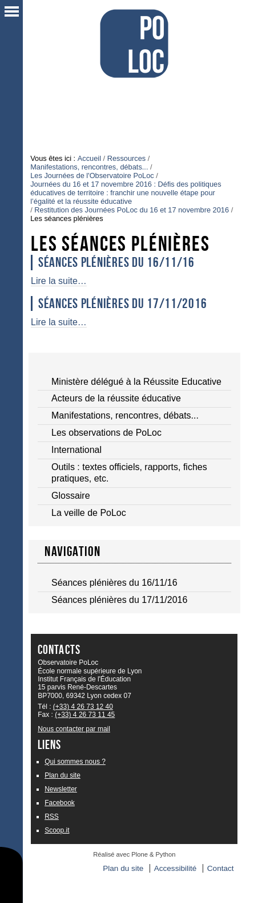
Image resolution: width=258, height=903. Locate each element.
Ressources (126, 158)
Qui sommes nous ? (75, 762)
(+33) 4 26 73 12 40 (83, 707)
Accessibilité (175, 868)
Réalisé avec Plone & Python (134, 854)
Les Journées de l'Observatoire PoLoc (92, 175)
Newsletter (61, 789)
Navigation (72, 551)
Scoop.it (57, 830)
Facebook (60, 803)
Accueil (89, 158)
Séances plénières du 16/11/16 (116, 262)
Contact (220, 868)
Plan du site (62, 775)
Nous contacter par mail (74, 729)
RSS (52, 817)
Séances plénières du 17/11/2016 (122, 303)
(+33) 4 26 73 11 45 (85, 715)
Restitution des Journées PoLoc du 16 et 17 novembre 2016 (131, 210)
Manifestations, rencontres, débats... (89, 167)
